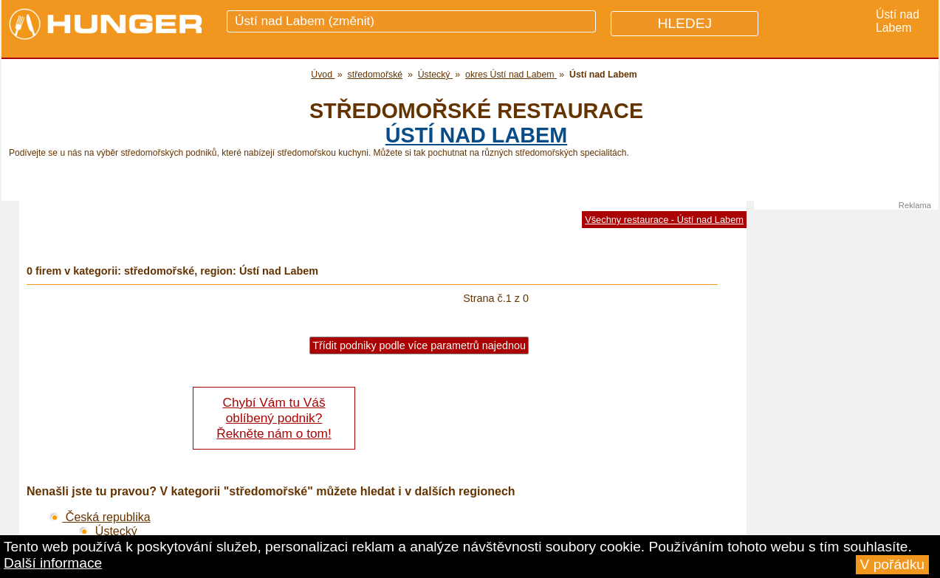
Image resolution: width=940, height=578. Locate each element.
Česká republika (100, 517)
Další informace (53, 563)
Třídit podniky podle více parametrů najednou (419, 345)
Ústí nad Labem (476, 135)
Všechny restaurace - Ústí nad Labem (664, 219)
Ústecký (107, 531)
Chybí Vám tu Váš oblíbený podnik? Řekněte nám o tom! (273, 418)
